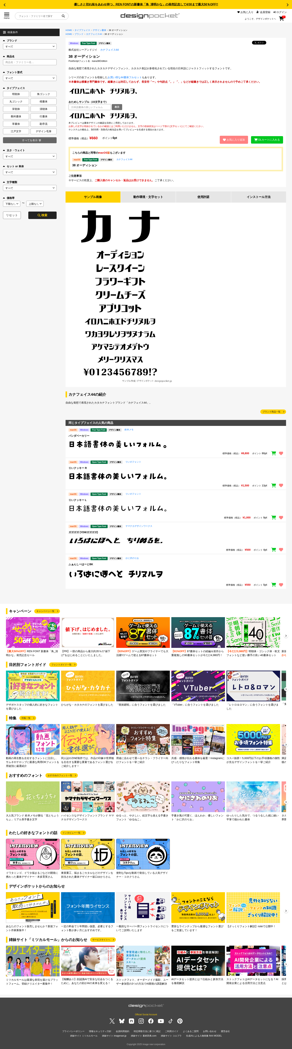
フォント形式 (12, 72)
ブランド (10, 40)
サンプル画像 (93, 197)
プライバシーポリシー (73, 1031)
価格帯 (9, 197)
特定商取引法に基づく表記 (147, 1031)
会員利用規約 (122, 1031)
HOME (69, 30)
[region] (176, 116)
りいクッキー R (78, 467)
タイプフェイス (82, 30)
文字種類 (10, 182)
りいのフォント (133, 462)
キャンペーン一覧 (45, 611)
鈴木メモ (129, 429)
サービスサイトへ (101, 939)
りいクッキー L (77, 500)
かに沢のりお (132, 558)
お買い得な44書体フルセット (125, 77)
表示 (117, 107)
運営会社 (225, 1031)
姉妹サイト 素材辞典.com (143, 1035)
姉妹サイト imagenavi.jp (114, 1035)
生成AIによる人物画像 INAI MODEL (204, 1035)
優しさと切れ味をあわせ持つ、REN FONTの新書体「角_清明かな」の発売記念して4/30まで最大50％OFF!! (146, 4)
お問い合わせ (209, 1031)
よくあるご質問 (191, 1031)
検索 (42, 215)
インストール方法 (259, 197)
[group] (33, 637)
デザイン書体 (99, 30)
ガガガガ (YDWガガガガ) (83, 532)
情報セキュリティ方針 (100, 1031)
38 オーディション (84, 165)
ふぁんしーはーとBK (81, 564)
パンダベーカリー (79, 435)
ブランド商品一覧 (271, 411)
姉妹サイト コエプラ (171, 1035)
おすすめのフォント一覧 (60, 775)
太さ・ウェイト (14, 150)
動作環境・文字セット (148, 197)
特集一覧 (26, 718)
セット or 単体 (13, 166)
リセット (12, 215)
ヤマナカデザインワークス (139, 526)
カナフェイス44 (94, 34)
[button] (4, 4)
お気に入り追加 (234, 139)
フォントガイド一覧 (61, 664)
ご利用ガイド (171, 1031)
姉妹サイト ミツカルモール (84, 1035)
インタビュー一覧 (71, 832)
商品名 (9, 56)
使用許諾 (203, 197)
